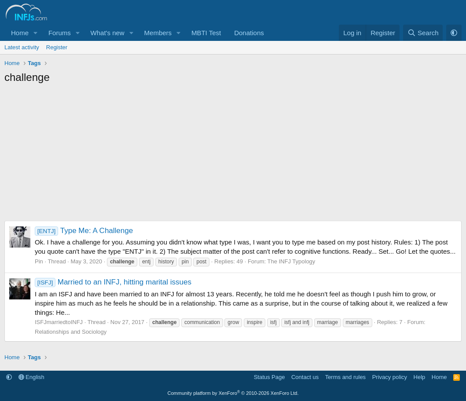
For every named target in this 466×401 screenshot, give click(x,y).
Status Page (269, 377)
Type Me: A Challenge (84, 230)
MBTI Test (206, 32)
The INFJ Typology (291, 261)
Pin (39, 261)
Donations (249, 32)
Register (56, 47)
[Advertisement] (233, 154)
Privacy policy (389, 377)
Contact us (305, 377)
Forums (59, 32)
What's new (108, 32)
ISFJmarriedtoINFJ (59, 322)
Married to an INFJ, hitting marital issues (113, 282)
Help (420, 377)
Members (158, 32)
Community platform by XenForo (233, 393)
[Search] (423, 33)
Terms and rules (345, 377)
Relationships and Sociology (70, 331)
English (31, 377)
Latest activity (21, 47)
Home (20, 32)
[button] (35, 33)
